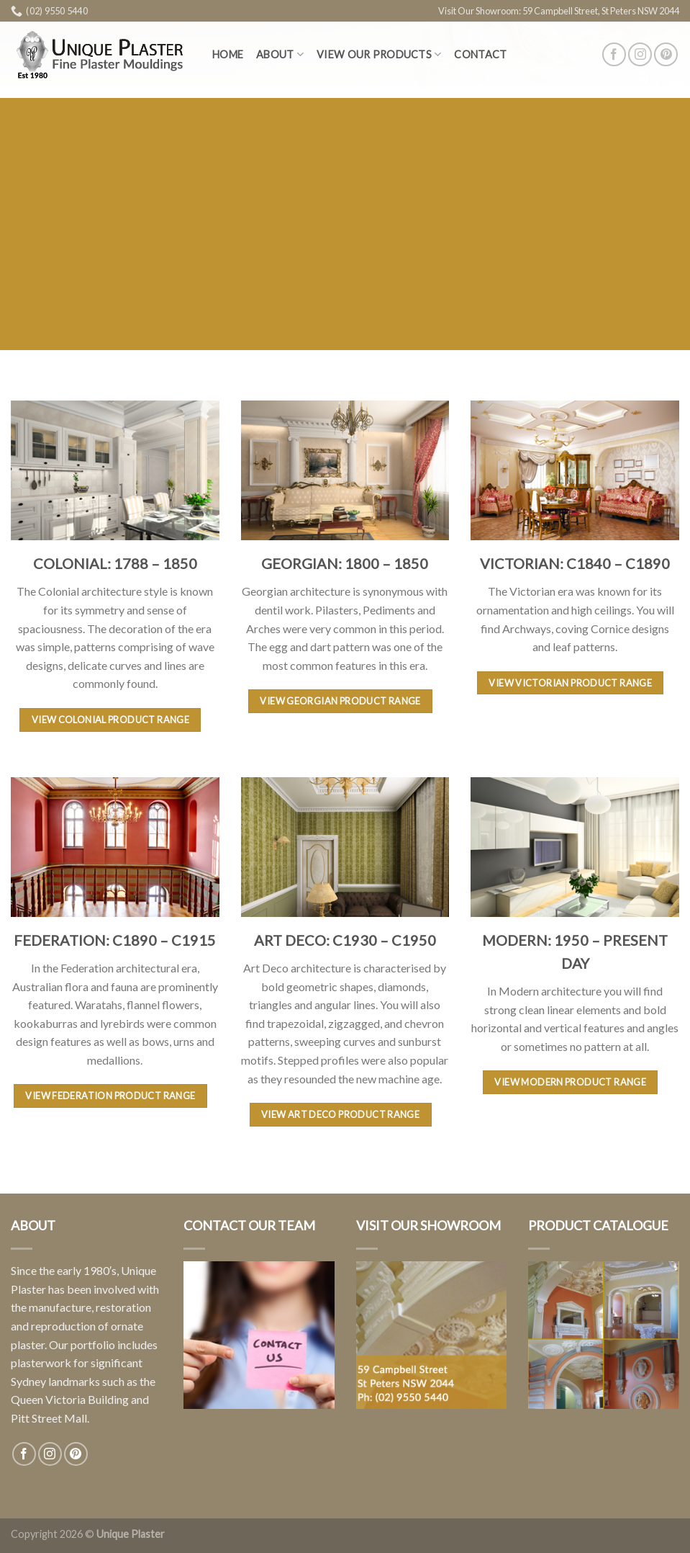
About (280, 54)
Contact (480, 54)
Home (227, 54)
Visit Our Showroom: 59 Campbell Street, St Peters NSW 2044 (558, 11)
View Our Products (379, 54)
